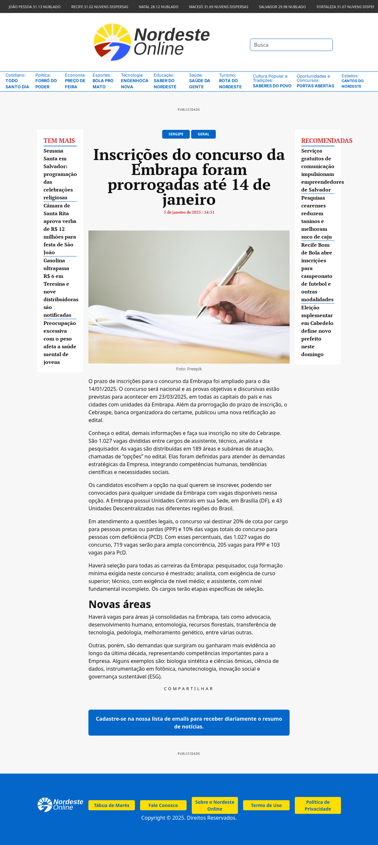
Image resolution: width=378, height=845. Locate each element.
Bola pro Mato (105, 81)
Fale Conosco (163, 805)
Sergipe (176, 133)
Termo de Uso (266, 805)
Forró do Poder (48, 81)
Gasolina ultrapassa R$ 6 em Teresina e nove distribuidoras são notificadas (60, 287)
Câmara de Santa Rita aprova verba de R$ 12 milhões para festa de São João (60, 229)
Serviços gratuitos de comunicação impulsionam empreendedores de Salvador (318, 170)
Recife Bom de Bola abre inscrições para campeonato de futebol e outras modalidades (317, 272)
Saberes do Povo (273, 81)
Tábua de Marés (111, 805)
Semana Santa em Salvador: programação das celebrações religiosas (60, 174)
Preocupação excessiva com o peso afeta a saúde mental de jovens (60, 342)
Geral (203, 133)
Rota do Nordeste (234, 81)
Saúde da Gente (202, 81)
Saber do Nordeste (170, 81)
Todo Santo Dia (19, 81)
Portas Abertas (317, 81)
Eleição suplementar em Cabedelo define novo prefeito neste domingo (317, 331)
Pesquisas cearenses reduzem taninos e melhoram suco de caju (316, 217)
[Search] (291, 45)
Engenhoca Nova (135, 81)
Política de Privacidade (318, 805)
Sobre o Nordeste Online (214, 805)
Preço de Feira (77, 81)
